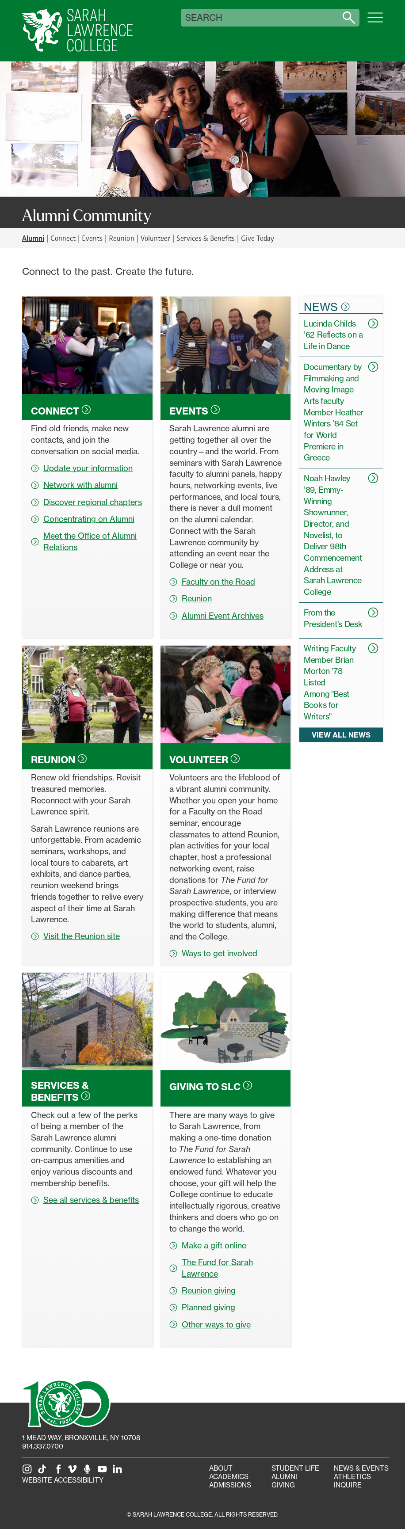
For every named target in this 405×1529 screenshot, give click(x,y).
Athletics (352, 1476)
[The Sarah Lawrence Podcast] (89, 1472)
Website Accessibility (62, 1480)
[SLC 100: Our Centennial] (66, 1402)
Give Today (257, 238)
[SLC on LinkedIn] (119, 1472)
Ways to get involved (213, 953)
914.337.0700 (42, 1446)
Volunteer (155, 238)
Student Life (295, 1468)
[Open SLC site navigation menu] (375, 22)
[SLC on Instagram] (28, 1472)
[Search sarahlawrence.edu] (348, 18)
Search (203, 17)
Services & (61, 1091)
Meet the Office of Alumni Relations (84, 541)
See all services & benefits (85, 1200)
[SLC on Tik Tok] (43, 1472)
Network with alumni (74, 485)
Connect (63, 238)
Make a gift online (207, 1245)
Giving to (210, 1086)
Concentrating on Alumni (82, 519)
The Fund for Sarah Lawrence (211, 1267)
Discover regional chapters (86, 502)
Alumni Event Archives (216, 615)
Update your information (82, 468)
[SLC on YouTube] (104, 1472)
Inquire (348, 1485)
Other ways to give (210, 1324)
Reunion (121, 238)
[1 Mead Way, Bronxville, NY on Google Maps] (81, 1438)
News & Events (361, 1468)
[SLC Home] (77, 31)
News (327, 306)
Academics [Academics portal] (228, 1476)
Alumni (284, 1476)
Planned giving (202, 1307)
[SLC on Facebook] (58, 1472)
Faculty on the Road (212, 581)
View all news (341, 734)
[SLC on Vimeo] (73, 1472)
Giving (283, 1485)
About (221, 1468)
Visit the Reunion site (75, 936)
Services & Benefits (205, 238)
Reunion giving (202, 1290)
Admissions (230, 1485)
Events (92, 238)
